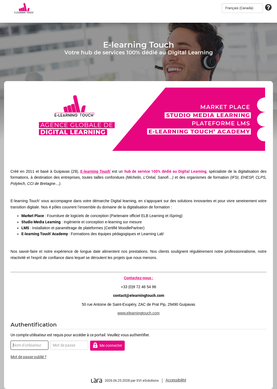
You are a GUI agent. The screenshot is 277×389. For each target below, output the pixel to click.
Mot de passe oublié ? (29, 357)
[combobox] (242, 8)
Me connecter (108, 345)
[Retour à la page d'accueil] (24, 8)
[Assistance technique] (268, 7)
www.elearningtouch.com (138, 313)
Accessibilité (176, 380)
